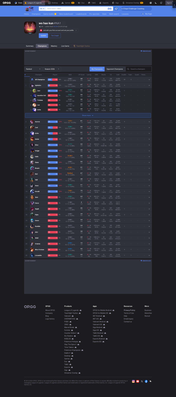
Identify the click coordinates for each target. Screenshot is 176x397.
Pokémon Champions (72, 350)
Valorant (67, 316)
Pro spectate (94, 14)
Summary (29, 46)
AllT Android (97, 316)
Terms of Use (129, 313)
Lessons (125, 14)
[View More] (143, 2)
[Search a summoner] (109, 9)
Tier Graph (55, 36)
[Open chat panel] (174, 43)
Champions (36, 14)
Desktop (67, 356)
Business (148, 310)
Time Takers (69, 347)
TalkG (66, 364)
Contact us (128, 322)
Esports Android (99, 339)
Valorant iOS (97, 324)
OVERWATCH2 (69, 319)
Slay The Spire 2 (70, 344)
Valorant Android (99, 322)
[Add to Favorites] (63, 23)
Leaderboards (81, 14)
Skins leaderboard (66, 14)
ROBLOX (67, 339)
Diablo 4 (67, 353)
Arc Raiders (68, 336)
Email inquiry (128, 319)
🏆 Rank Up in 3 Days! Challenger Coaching (142, 9)
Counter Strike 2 (70, 333)
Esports (67, 367)
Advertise (148, 313)
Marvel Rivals (69, 327)
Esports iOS (97, 342)
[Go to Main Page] (6, 3)
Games (67, 359)
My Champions (97, 69)
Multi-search (114, 14)
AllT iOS (96, 319)
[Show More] (150, 2)
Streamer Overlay (71, 373)
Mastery (54, 46)
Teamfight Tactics (71, 313)
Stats (104, 14)
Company (49, 313)
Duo (65, 361)
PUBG (66, 322)
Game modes (49, 14)
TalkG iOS (96, 336)
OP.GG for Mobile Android (102, 310)
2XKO (66, 324)
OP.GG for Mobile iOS (100, 313)
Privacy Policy (129, 310)
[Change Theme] (156, 2)
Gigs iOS (96, 330)
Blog (47, 316)
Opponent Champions (115, 69)
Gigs (66, 370)
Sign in (169, 3)
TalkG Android (98, 333)
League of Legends (34, 2)
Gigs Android (97, 327)
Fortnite (67, 330)
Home (26, 14)
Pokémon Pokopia (71, 342)
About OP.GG (50, 310)
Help (125, 316)
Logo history (50, 319)
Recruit (147, 316)
